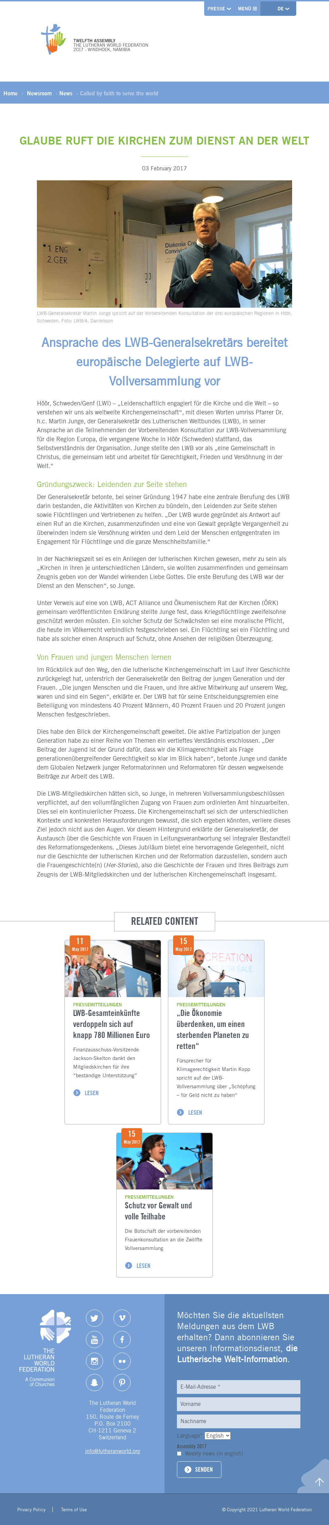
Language (191, 1435)
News (65, 93)
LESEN (92, 1093)
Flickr (122, 1361)
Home (10, 93)
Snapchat (94, 1382)
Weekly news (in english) (214, 1453)
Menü (247, 8)
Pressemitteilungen (97, 1004)
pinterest (122, 1382)
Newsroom (39, 93)
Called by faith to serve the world (119, 93)
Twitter (94, 1318)
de (281, 8)
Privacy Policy (31, 1509)
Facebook (122, 1339)
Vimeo (122, 1318)
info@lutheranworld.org (112, 1451)
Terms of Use (74, 1509)
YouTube (94, 1339)
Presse (216, 8)
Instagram (94, 1361)
